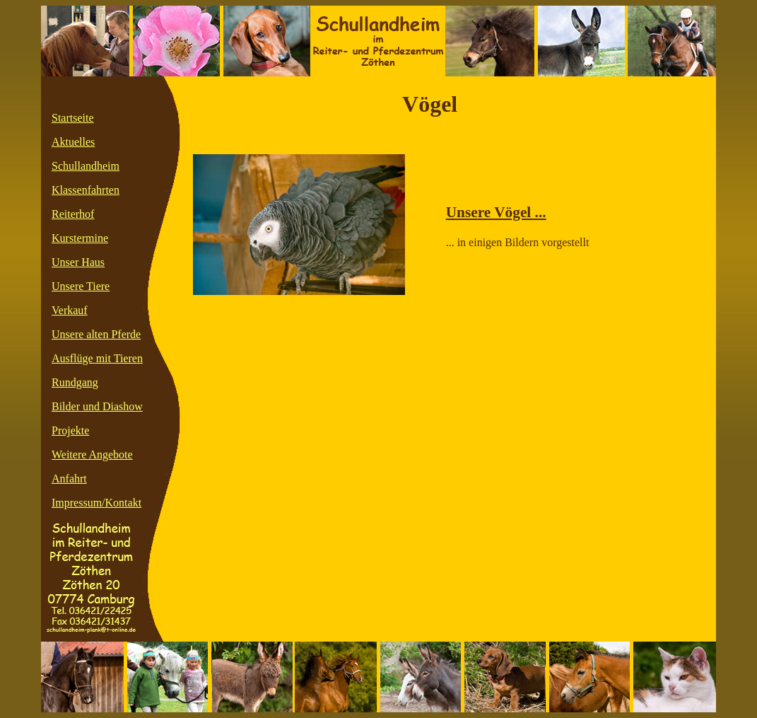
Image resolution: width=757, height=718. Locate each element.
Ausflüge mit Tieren (97, 358)
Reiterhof (73, 214)
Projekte (70, 430)
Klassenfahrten (85, 190)
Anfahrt (69, 479)
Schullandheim (85, 166)
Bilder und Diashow (97, 406)
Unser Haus (78, 262)
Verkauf (70, 310)
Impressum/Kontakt (96, 503)
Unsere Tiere (81, 286)
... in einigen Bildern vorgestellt (517, 242)
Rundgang (75, 382)
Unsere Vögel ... (496, 212)
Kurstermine (80, 238)
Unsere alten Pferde (96, 334)
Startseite (73, 118)
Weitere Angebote (92, 454)
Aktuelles (73, 142)
